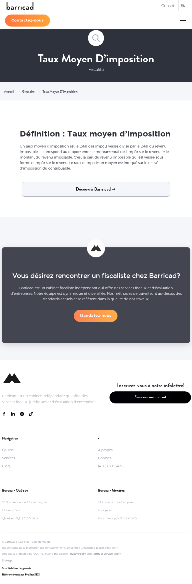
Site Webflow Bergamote (16, 568)
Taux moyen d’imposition (60, 92)
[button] (183, 20)
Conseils (168, 5)
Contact (104, 458)
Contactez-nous (27, 20)
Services (8, 458)
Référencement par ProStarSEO (21, 574)
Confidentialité (41, 541)
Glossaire (28, 92)
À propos (105, 450)
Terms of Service (102, 553)
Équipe (8, 450)
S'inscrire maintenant (150, 397)
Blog (6, 466)
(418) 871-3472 (110, 466)
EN (183, 5)
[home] (20, 6)
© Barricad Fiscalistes (15, 541)
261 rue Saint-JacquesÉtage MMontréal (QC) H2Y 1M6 (117, 510)
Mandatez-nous (96, 318)
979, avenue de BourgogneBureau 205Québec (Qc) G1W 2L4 (24, 510)
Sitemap (7, 560)
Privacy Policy (77, 553)
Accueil (9, 92)
